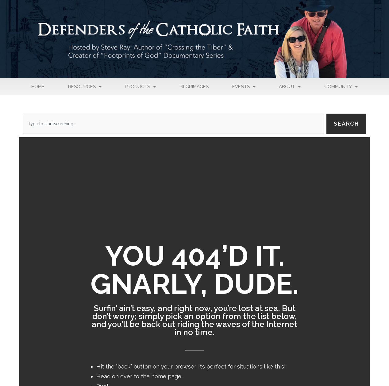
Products (140, 86)
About (290, 86)
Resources (85, 86)
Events (244, 86)
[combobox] (173, 124)
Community (341, 86)
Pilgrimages (194, 86)
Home (37, 86)
